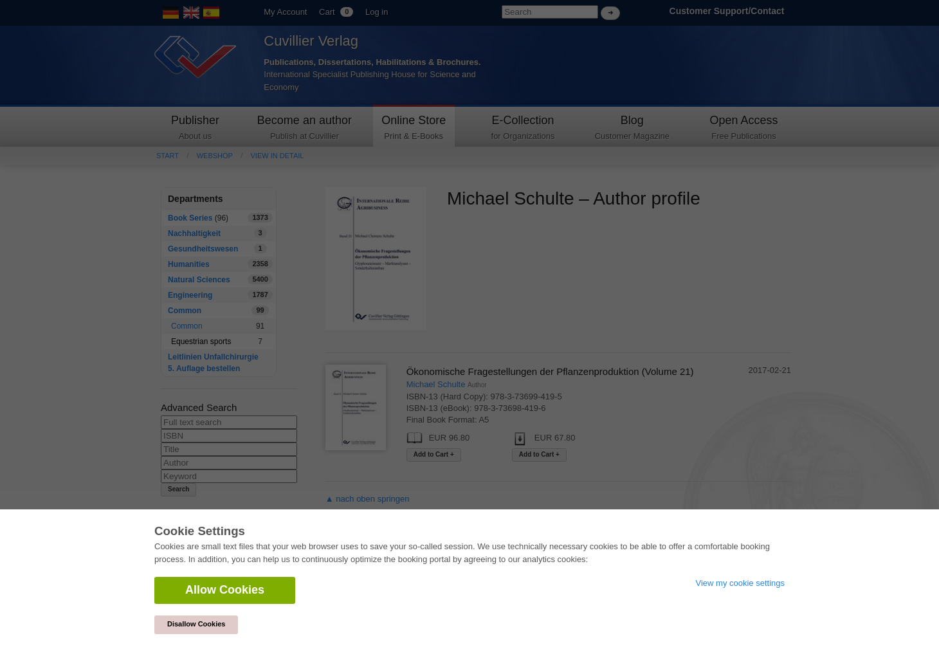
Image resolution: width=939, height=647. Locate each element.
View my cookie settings (740, 583)
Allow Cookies (224, 589)
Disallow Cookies (196, 624)
